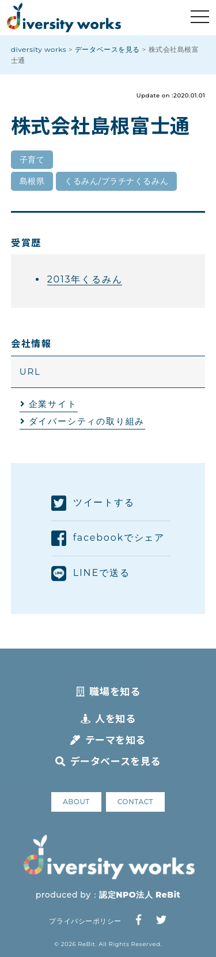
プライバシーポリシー (85, 921)
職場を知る (108, 691)
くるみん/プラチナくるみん (116, 181)
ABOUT (76, 801)
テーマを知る (108, 739)
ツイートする (93, 503)
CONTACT (135, 801)
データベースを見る (107, 760)
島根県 (32, 181)
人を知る (108, 718)
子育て (32, 160)
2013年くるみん (85, 279)
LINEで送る (90, 573)
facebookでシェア (108, 538)
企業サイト (53, 403)
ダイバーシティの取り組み (87, 421)
